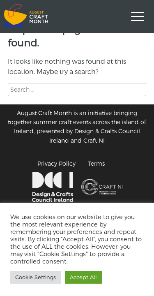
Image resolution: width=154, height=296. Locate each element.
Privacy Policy (56, 163)
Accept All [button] (83, 277)
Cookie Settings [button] (35, 277)
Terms (96, 163)
